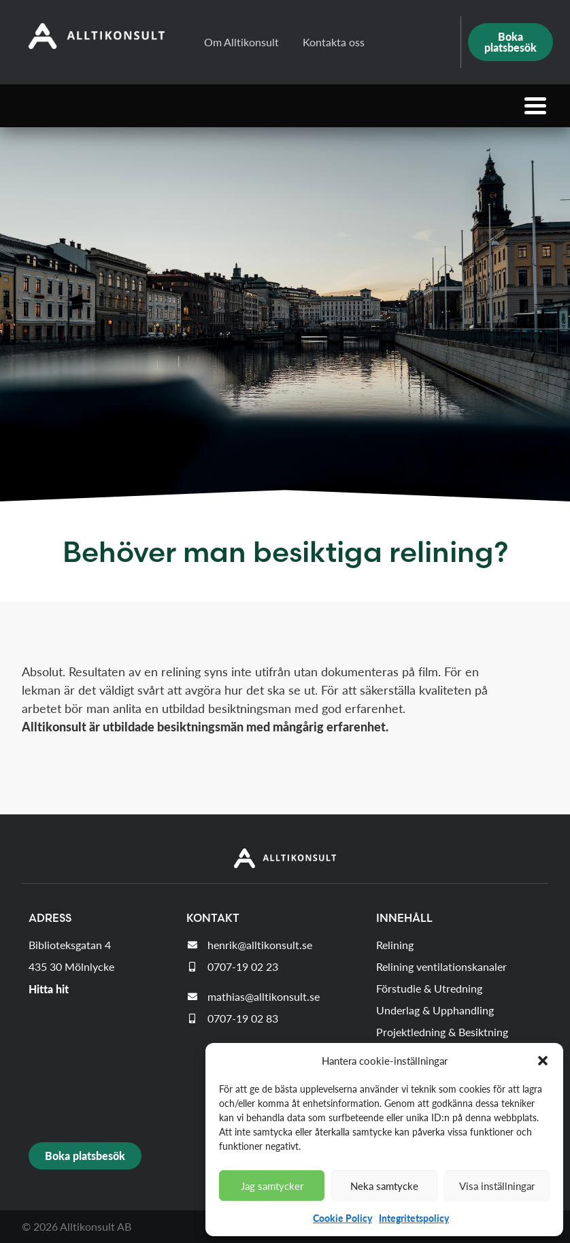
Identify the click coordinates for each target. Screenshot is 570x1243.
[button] (543, 1060)
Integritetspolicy (414, 1218)
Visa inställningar (497, 1185)
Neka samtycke (384, 1185)
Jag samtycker (272, 1185)
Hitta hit (49, 989)
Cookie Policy (342, 1218)
